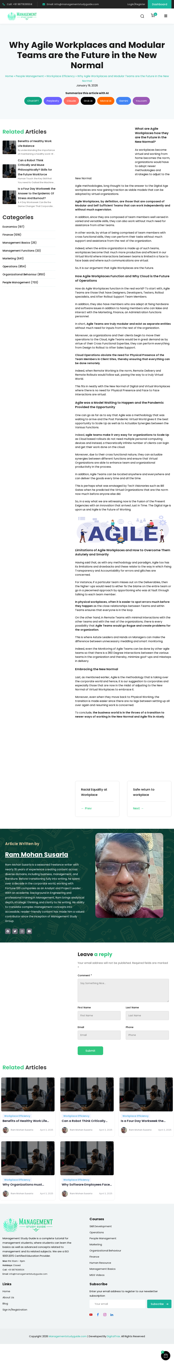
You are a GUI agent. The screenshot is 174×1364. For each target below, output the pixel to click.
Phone (129, 1027)
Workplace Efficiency (60, 76)
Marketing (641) (13, 258)
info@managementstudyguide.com (28, 1274)
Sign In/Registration (15, 1309)
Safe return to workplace (149, 799)
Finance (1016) (12, 234)
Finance (94, 1256)
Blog (5, 1303)
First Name (84, 1007)
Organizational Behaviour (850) (24, 274)
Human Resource (100, 1263)
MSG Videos (97, 1275)
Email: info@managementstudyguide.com (70, 4)
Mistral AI (105, 101)
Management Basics (103, 1269)
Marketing (96, 1244)
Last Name (132, 1007)
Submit (90, 1051)
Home (9, 76)
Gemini (123, 101)
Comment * (85, 975)
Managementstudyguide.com (68, 1336)
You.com (141, 101)
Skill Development (101, 1226)
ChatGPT (33, 101)
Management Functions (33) (22, 250)
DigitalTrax (113, 1336)
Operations (97, 1232)
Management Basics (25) (20, 242)
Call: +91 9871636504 (17, 4)
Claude (71, 101)
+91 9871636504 (16, 1269)
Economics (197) (13, 226)
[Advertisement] (103, 150)
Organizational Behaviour (105, 1250)
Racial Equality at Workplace (97, 799)
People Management (30, 76)
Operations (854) (14, 266)
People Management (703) (20, 282)
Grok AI (88, 101)
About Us (8, 1297)
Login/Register (136, 4)
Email (81, 1027)
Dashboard (159, 4)
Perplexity (53, 101)
